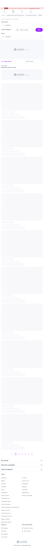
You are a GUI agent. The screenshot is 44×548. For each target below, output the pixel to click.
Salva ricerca (6, 61)
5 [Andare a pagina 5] (28, 454)
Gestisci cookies (5, 495)
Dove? (3, 33)
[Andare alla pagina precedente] (12, 454)
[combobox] (22, 25)
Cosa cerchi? (4, 22)
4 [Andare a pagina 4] (25, 454)
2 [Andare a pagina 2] (18, 454)
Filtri (39, 30)
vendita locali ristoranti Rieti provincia (15, 15)
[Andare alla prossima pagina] (32, 454)
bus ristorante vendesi (31, 15)
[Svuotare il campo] (41, 25)
